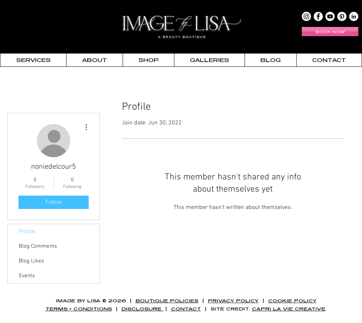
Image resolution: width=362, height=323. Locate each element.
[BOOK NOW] (330, 31)
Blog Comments (38, 246)
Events (27, 275)
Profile (27, 231)
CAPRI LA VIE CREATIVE (288, 309)
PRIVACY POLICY (233, 300)
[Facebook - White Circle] (318, 16)
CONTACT (186, 309)
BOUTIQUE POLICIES (167, 300)
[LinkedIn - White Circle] (353, 16)
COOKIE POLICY (292, 300)
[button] (33, 60)
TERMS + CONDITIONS (78, 309)
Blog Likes (31, 261)
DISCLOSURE (143, 309)
